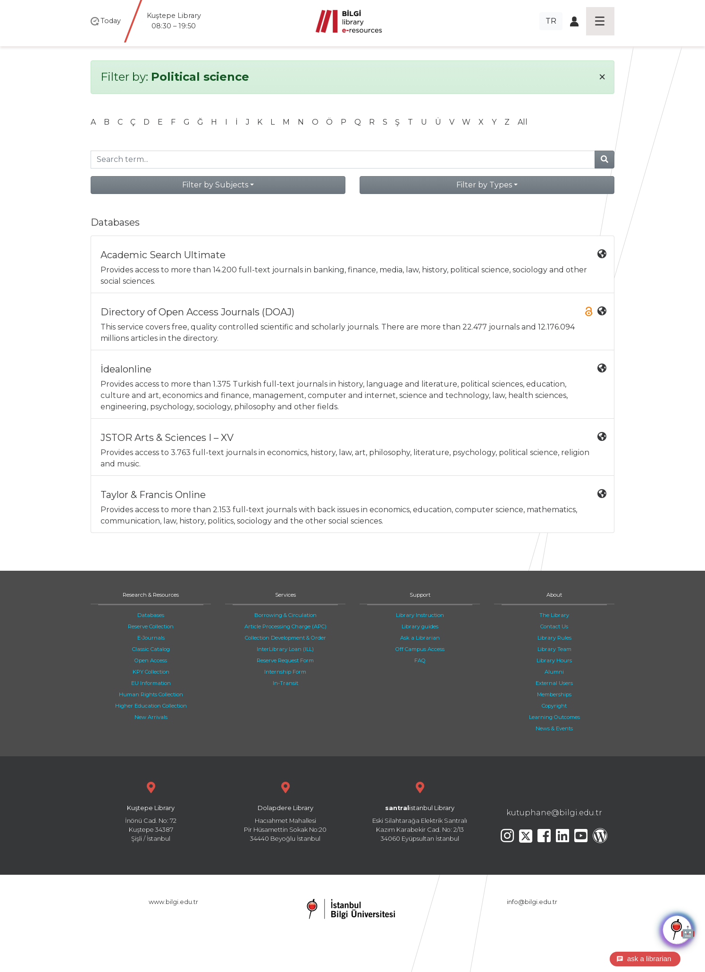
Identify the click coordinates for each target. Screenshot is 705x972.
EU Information (151, 683)
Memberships (554, 694)
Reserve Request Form (285, 660)
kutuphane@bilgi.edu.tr (554, 812)
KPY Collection (151, 671)
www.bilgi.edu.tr (173, 901)
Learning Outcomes (554, 717)
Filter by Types (484, 184)
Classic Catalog (151, 649)
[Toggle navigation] (600, 21)
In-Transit (285, 683)
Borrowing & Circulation (285, 615)
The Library (554, 615)
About (554, 595)
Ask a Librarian (420, 637)
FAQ (420, 660)
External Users (554, 683)
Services (285, 595)
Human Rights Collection (151, 694)
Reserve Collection (151, 626)
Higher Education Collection (151, 705)
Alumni (554, 671)
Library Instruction (420, 615)
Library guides (420, 626)
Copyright (554, 705)
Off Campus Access (420, 649)
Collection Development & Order (285, 637)
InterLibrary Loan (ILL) (285, 649)
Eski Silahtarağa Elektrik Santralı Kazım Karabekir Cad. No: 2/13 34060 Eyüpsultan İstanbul (420, 811)
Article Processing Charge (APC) (285, 626)
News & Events (554, 728)
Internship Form (285, 671)
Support (420, 595)
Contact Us (554, 626)
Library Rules (554, 637)
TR (551, 21)
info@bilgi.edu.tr (532, 901)
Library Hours (554, 660)
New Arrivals (151, 717)
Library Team (554, 649)
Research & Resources (151, 595)
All (523, 122)
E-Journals (151, 637)
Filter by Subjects (215, 184)
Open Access (150, 660)
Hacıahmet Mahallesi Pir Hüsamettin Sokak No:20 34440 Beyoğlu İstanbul (285, 811)
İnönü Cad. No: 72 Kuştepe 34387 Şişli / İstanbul (151, 811)
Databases (150, 615)
